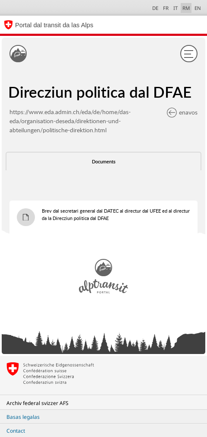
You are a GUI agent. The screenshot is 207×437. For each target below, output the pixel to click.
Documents (104, 162)
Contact (15, 430)
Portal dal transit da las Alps (54, 25)
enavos (182, 112)
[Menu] (189, 53)
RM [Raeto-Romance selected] (186, 8)
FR (166, 8)
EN (197, 8)
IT (175, 8)
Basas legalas (23, 417)
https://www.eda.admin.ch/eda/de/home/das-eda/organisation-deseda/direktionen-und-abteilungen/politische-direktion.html (70, 121)
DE (155, 8)
